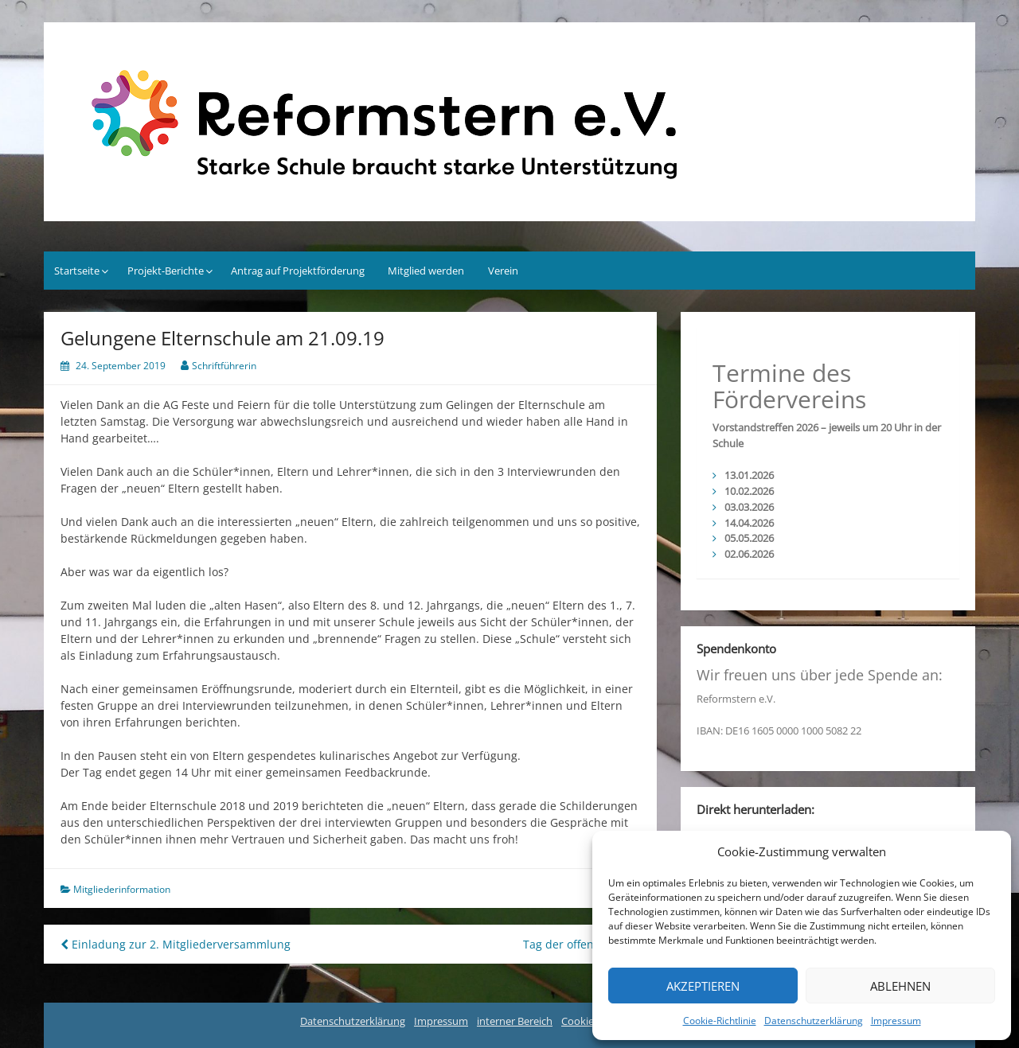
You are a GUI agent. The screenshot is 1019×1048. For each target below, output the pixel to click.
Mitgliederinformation (121, 889)
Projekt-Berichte (165, 270)
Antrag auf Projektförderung (298, 270)
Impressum (896, 1020)
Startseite (77, 270)
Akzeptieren (703, 986)
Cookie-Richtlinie (719, 1020)
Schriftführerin (224, 365)
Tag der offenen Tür (581, 944)
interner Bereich (514, 1021)
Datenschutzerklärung (813, 1020)
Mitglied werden (426, 270)
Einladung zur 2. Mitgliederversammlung (176, 944)
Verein (503, 270)
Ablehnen (900, 986)
